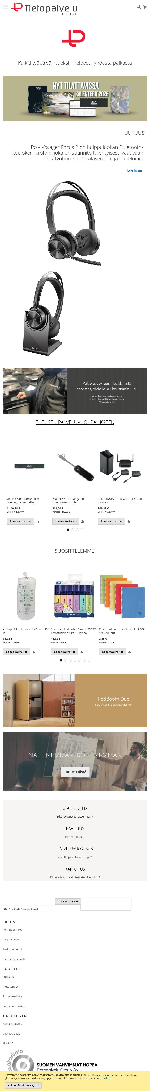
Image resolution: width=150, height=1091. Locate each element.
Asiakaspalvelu (12, 1024)
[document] (75, 1081)
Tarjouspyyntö (12, 939)
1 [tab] (68, 529)
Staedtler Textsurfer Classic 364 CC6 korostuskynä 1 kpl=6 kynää (74, 631)
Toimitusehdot (12, 929)
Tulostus (8, 977)
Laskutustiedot (12, 949)
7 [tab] (89, 660)
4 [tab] (82, 529)
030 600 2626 (11, 1033)
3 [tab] (77, 529)
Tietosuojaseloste (14, 959)
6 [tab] (84, 660)
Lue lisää (106, 1078)
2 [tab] (72, 529)
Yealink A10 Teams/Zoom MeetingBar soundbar (23, 500)
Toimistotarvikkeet (15, 1006)
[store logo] (44, 9)
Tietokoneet (10, 986)
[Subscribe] (68, 901)
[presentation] (106, 904)
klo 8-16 (8, 1043)
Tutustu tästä (75, 771)
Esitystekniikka (12, 996)
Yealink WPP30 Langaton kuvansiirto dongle (68, 500)
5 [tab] (79, 660)
